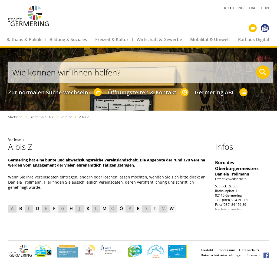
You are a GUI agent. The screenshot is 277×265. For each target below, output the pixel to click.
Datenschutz (249, 250)
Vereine (66, 117)
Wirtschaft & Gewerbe (159, 39)
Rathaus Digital (253, 39)
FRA (252, 7)
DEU (227, 7)
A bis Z (84, 117)
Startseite (15, 117)
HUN (265, 7)
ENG (239, 7)
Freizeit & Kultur (111, 39)
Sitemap (253, 255)
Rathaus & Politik (23, 39)
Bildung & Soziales (68, 39)
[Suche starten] (263, 72)
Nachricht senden (228, 209)
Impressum (226, 250)
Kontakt (207, 250)
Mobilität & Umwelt (210, 39)
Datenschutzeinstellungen (222, 255)
